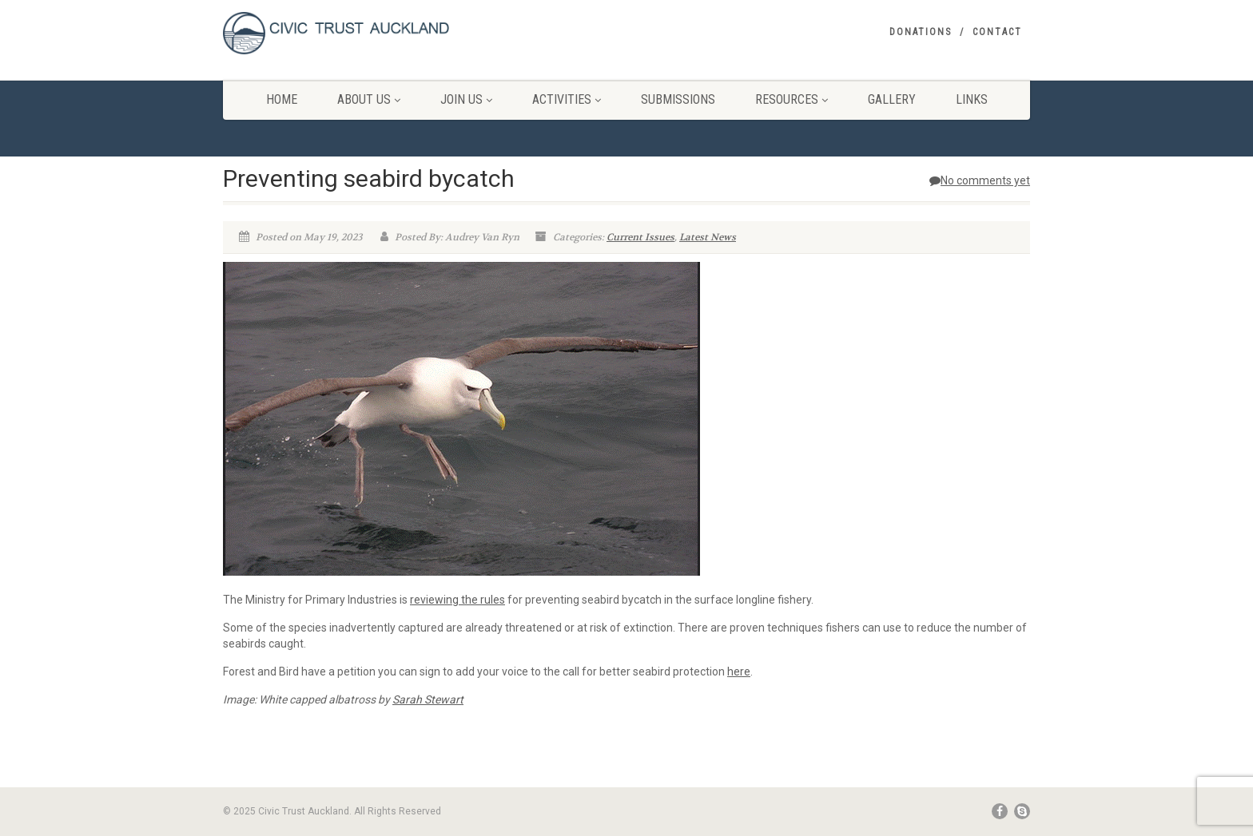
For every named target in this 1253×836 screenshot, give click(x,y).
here (738, 671)
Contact (997, 32)
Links (972, 99)
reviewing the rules (457, 599)
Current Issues (640, 237)
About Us (368, 99)
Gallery (892, 99)
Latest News (707, 237)
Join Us (466, 99)
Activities (566, 99)
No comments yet (979, 180)
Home (281, 99)
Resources (791, 99)
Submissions (678, 99)
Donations (920, 32)
